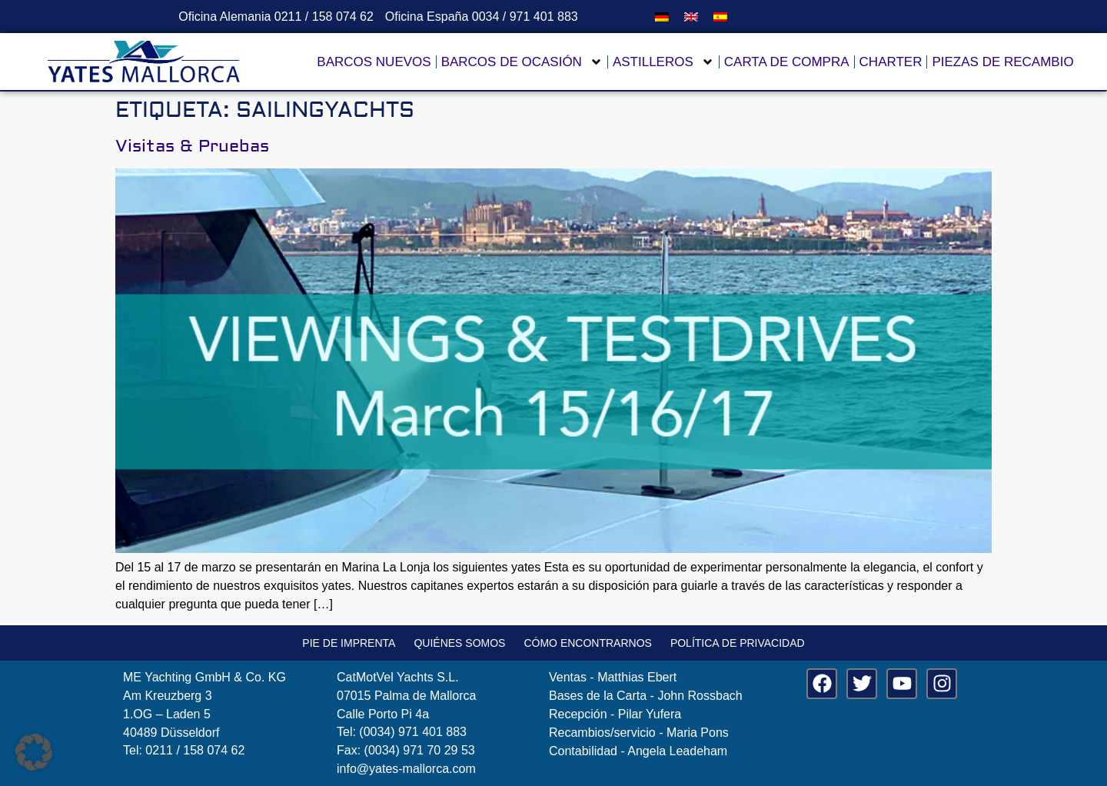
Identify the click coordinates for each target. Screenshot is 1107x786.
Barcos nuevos (373, 62)
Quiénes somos (459, 643)
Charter (890, 62)
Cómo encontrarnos (587, 643)
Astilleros (663, 62)
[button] (34, 752)
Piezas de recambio (1002, 62)
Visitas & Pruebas (192, 146)
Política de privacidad (737, 643)
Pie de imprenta (348, 643)
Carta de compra (786, 62)
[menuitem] (661, 16)
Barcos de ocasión (522, 62)
